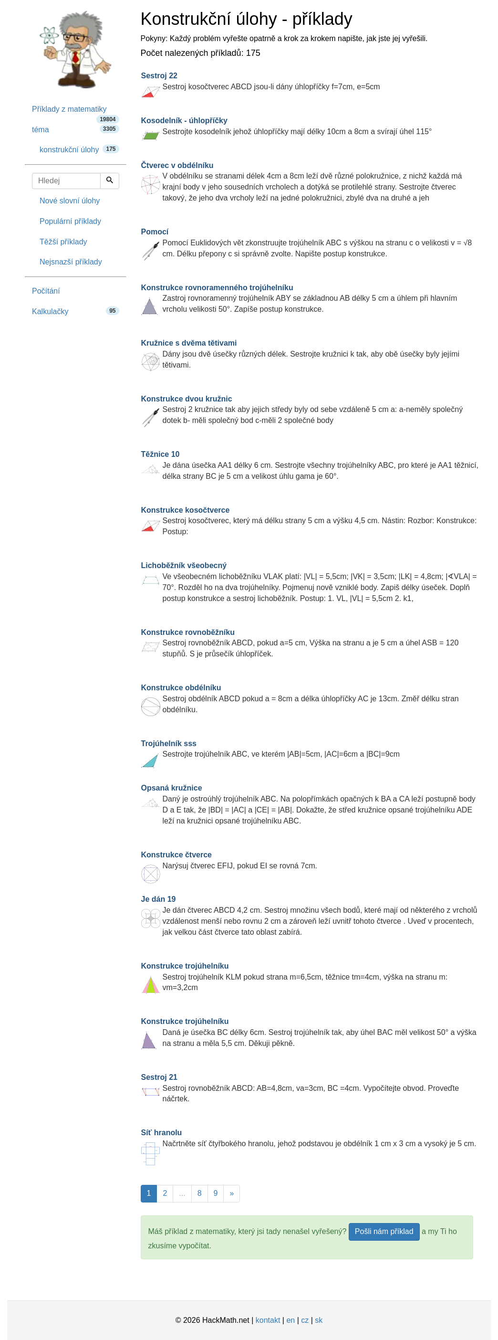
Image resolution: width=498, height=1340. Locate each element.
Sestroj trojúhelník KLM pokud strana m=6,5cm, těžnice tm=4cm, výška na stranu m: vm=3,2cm (294, 977)
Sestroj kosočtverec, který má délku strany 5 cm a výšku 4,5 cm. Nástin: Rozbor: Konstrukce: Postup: (309, 521)
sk (318, 1320)
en (290, 1320)
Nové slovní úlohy (70, 201)
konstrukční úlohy (79, 149)
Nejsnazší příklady (71, 262)
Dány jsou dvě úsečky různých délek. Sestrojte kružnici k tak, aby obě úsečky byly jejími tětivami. (300, 354)
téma (75, 129)
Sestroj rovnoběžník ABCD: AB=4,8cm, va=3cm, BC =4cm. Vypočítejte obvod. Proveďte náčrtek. (300, 1088)
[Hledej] (109, 181)
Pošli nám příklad (384, 1231)
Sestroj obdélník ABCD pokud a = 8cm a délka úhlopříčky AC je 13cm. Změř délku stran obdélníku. (300, 699)
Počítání (46, 291)
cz (305, 1320)
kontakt (268, 1320)
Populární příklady (70, 221)
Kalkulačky (75, 311)
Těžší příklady (63, 242)
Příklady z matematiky (75, 112)
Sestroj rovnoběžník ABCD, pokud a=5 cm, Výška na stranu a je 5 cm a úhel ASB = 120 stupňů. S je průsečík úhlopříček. (300, 643)
